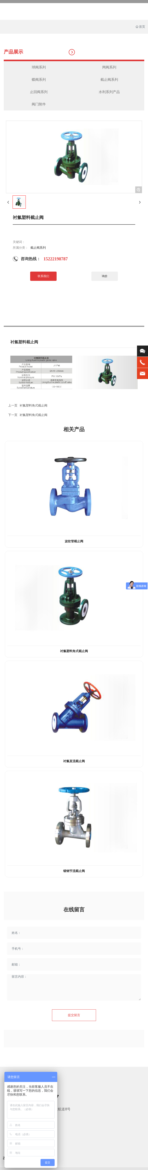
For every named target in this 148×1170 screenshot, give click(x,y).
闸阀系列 (109, 67)
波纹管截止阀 (74, 541)
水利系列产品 (109, 92)
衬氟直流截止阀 (74, 761)
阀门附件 (39, 104)
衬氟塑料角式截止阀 (33, 415)
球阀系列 (39, 67)
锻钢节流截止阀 (74, 871)
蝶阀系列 (39, 79)
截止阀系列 (109, 79)
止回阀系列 (39, 92)
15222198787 (56, 258)
